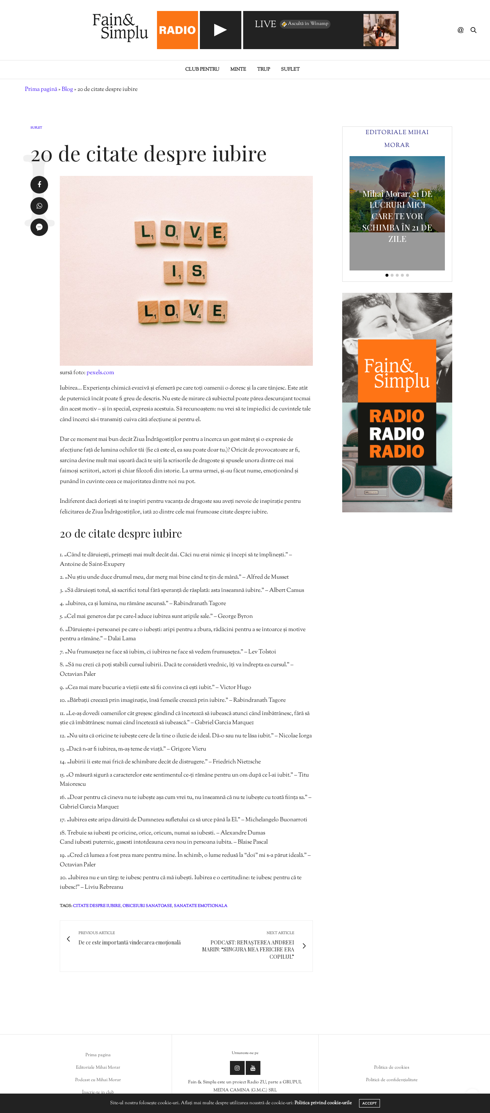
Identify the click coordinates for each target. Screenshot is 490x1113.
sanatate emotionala (200, 906)
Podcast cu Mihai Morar (98, 1080)
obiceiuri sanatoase (147, 906)
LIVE (265, 25)
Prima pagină (41, 89)
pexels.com (100, 373)
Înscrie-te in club (98, 1092)
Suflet (290, 69)
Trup (263, 69)
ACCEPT (369, 1103)
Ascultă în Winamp (304, 24)
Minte (238, 69)
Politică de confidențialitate (392, 1080)
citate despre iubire (97, 906)
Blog (67, 89)
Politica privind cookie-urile (323, 1103)
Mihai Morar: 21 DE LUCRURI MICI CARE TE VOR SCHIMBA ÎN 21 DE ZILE (397, 216)
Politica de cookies (391, 1067)
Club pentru (202, 69)
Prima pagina (98, 1055)
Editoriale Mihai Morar (98, 1067)
